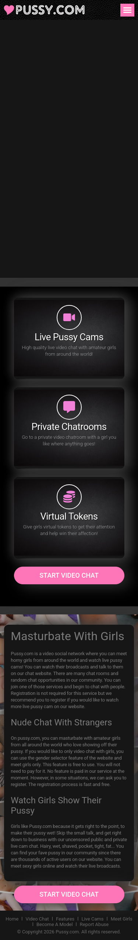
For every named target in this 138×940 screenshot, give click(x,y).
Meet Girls (121, 919)
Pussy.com (67, 931)
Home (12, 919)
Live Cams (92, 919)
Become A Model (54, 924)
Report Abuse (94, 924)
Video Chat (37, 919)
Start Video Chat (69, 575)
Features (65, 919)
